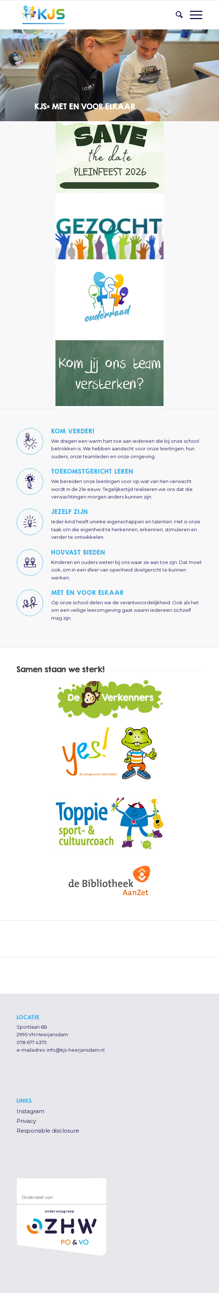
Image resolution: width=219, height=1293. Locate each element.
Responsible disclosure (48, 1130)
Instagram (30, 1111)
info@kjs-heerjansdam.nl (75, 1050)
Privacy (26, 1120)
